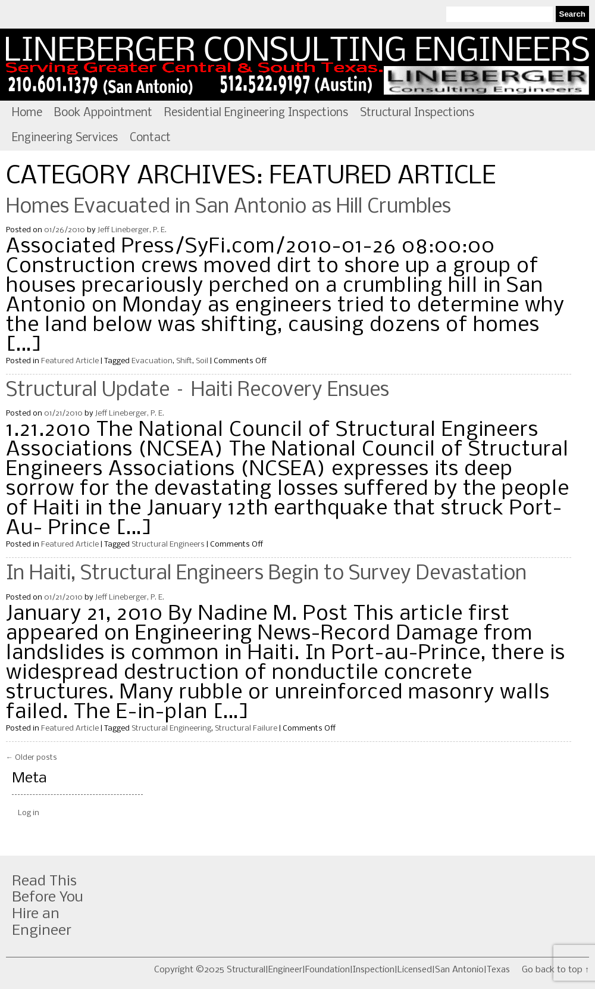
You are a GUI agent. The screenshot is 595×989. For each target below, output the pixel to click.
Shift (184, 361)
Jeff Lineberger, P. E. (132, 230)
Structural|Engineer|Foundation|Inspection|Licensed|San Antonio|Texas (297, 65)
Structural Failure (246, 728)
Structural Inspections (417, 113)
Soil (202, 361)
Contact (150, 138)
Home (27, 113)
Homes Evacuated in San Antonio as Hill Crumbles (228, 207)
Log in (28, 813)
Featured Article (70, 361)
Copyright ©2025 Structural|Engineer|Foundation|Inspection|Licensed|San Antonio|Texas (332, 970)
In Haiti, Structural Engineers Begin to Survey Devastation (266, 574)
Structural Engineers (168, 544)
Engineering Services (65, 138)
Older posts (31, 758)
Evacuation (152, 361)
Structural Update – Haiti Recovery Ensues (197, 390)
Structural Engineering (171, 728)
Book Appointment (103, 113)
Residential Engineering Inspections (256, 113)
